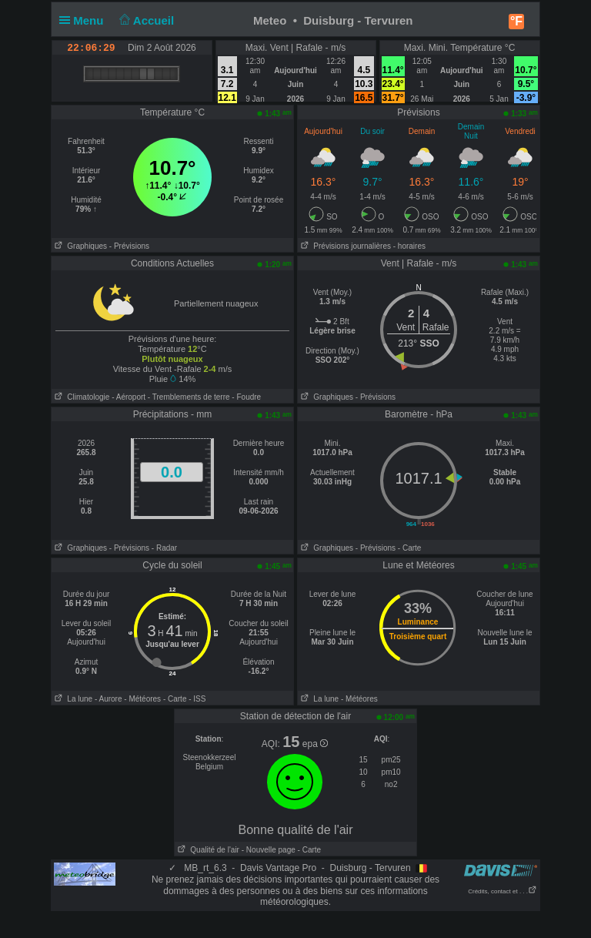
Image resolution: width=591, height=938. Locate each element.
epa (315, 744)
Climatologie (80, 397)
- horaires (409, 246)
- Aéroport (128, 397)
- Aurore (108, 699)
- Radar (164, 548)
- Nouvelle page (269, 850)
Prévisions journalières (344, 246)
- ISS (197, 699)
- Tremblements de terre (189, 397)
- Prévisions (129, 246)
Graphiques (79, 246)
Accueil (145, 20)
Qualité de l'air (207, 850)
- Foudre (246, 397)
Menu (84, 20)
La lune (72, 699)
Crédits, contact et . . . (502, 891)
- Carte (410, 548)
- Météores (142, 699)
